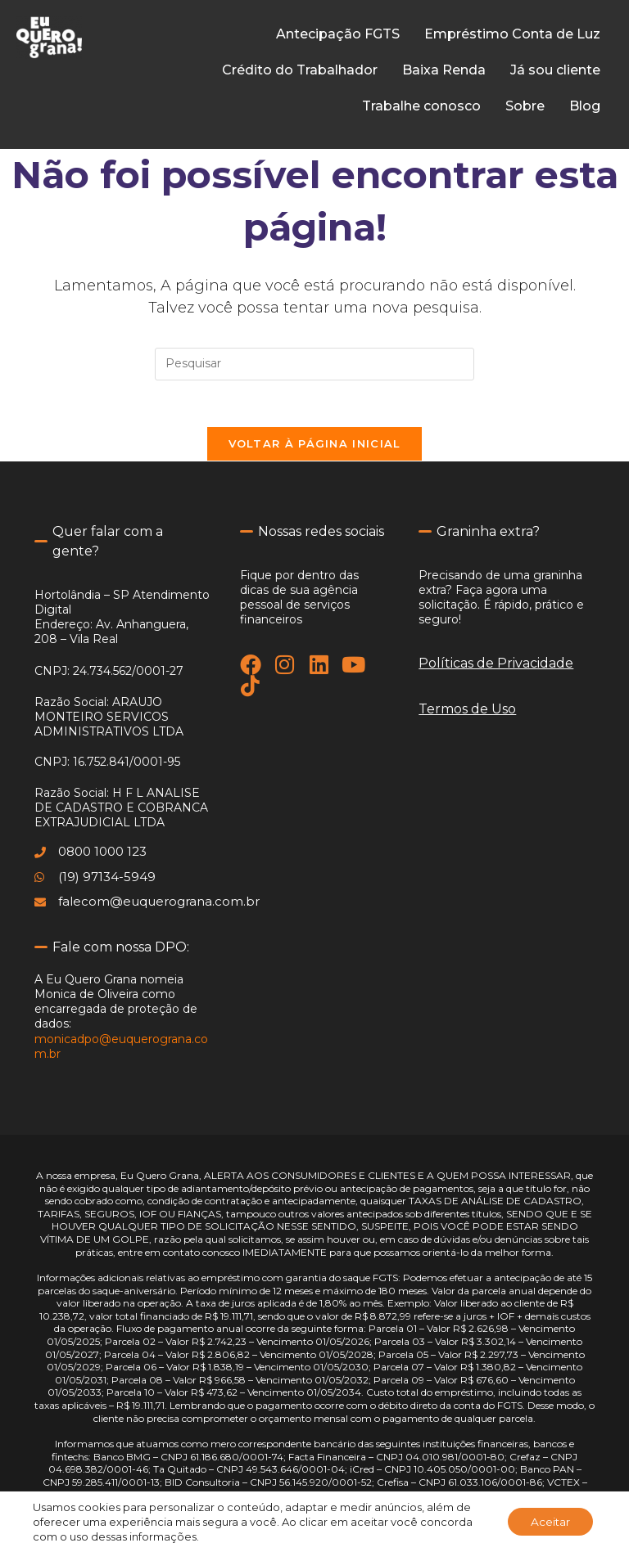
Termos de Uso (467, 712)
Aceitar (548, 1521)
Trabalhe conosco (421, 106)
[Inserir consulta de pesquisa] (314, 364)
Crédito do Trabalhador (300, 70)
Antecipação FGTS (338, 34)
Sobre (525, 106)
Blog (584, 106)
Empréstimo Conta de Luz (512, 34)
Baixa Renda (444, 70)
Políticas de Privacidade (496, 666)
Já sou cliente (555, 70)
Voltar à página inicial (315, 446)
